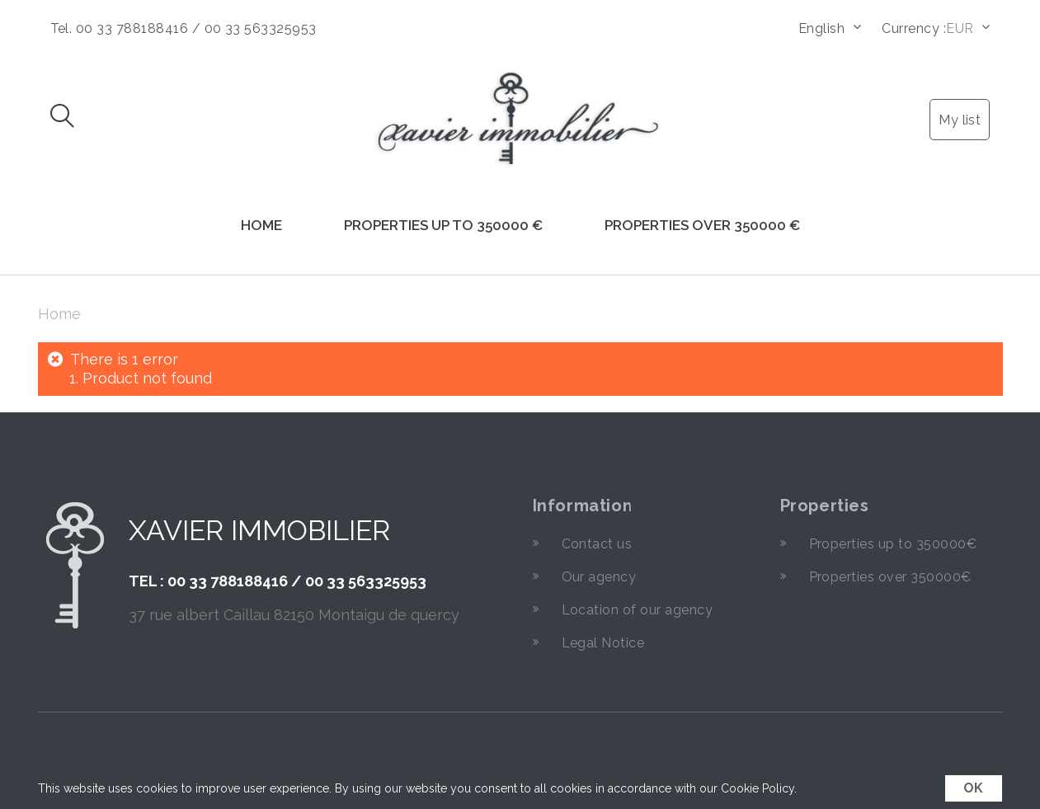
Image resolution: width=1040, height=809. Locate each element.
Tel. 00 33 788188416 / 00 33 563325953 (183, 28)
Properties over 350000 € (702, 225)
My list (960, 120)
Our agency (599, 577)
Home (261, 225)
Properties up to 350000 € (443, 225)
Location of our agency (637, 610)
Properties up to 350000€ (893, 544)
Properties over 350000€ (890, 577)
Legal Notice (603, 643)
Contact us (597, 544)
